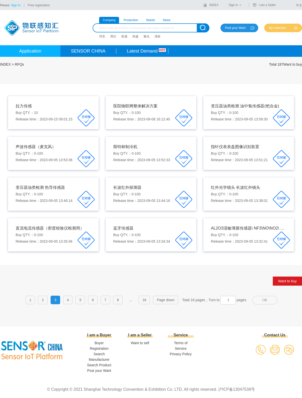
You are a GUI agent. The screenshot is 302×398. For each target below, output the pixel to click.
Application (30, 51)
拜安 (102, 36)
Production (131, 20)
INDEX (214, 5)
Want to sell (140, 343)
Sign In (15, 5)
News (166, 20)
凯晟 (124, 36)
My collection (277, 28)
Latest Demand (142, 51)
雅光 (146, 36)
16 (144, 300)
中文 (299, 5)
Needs (150, 20)
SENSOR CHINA (88, 51)
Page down (165, 300)
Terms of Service (180, 345)
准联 (158, 36)
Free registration (39, 5)
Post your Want (235, 28)
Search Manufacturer (99, 357)
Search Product (99, 365)
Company (109, 20)
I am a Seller (267, 5)
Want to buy (287, 281)
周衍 (113, 36)
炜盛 (135, 36)
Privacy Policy (181, 354)
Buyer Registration (99, 345)
